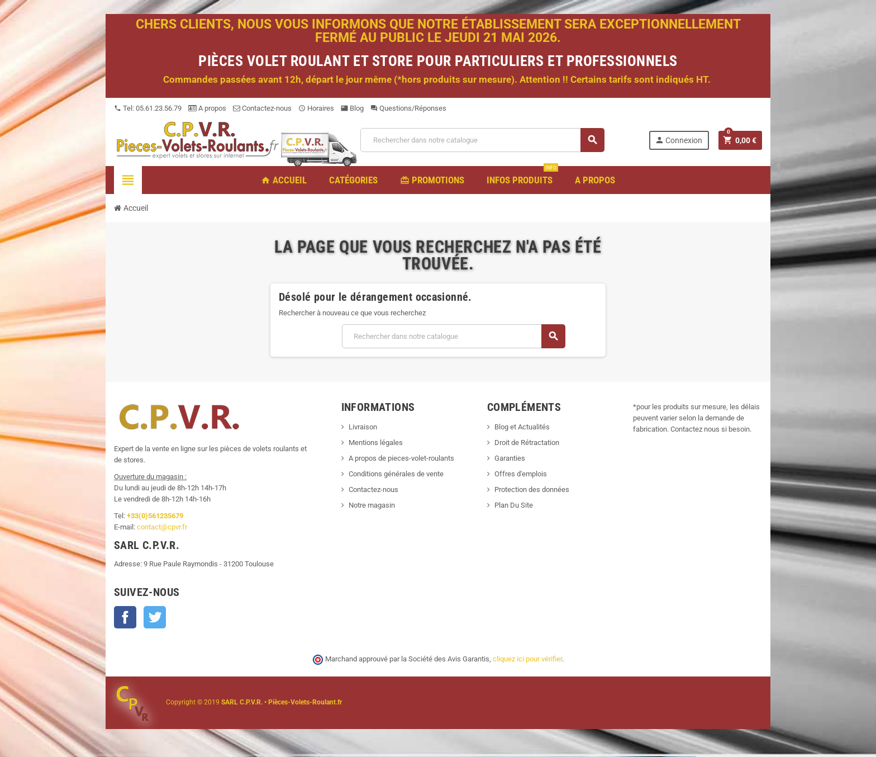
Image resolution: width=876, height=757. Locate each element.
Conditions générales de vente (396, 474)
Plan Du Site (513, 505)
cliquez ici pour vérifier (527, 659)
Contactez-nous (262, 108)
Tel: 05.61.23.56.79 (148, 108)
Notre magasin (372, 505)
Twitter (155, 617)
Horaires (316, 108)
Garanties (509, 458)
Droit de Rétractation (526, 442)
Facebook (125, 617)
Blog (352, 108)
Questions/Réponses (408, 108)
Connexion (678, 140)
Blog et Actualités (522, 427)
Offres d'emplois (520, 474)
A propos (207, 108)
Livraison (363, 427)
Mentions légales (376, 442)
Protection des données (531, 489)
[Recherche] (482, 140)
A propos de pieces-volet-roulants (401, 458)
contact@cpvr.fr (162, 527)
